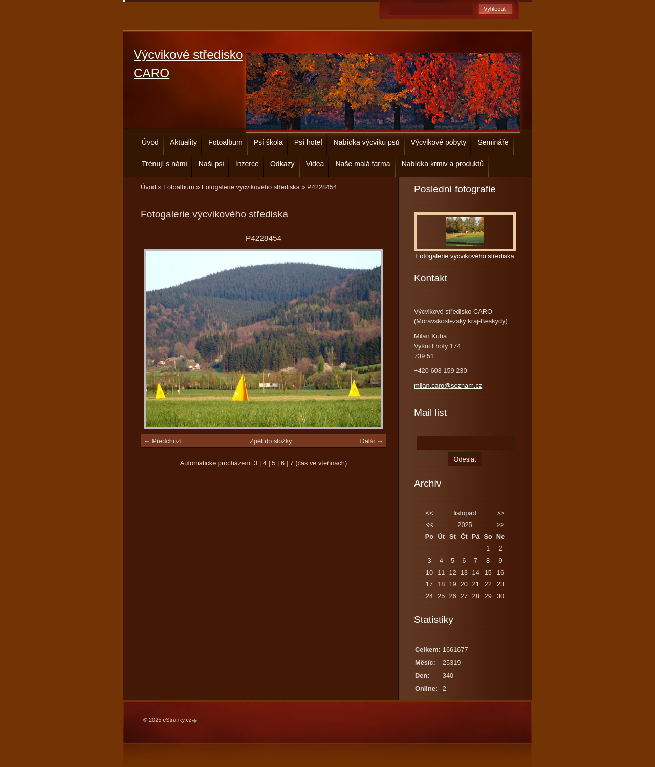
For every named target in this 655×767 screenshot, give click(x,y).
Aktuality (183, 142)
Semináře (492, 142)
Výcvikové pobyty (439, 142)
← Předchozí (163, 441)
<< (429, 513)
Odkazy (282, 164)
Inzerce (247, 164)
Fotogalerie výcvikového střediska (251, 187)
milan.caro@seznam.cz (448, 385)
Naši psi (211, 164)
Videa (315, 164)
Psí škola (268, 142)
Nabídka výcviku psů (367, 142)
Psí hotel (308, 142)
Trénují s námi (164, 164)
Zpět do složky (271, 441)
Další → (371, 441)
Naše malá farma (362, 164)
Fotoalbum (225, 142)
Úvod (150, 142)
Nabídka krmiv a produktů (443, 164)
